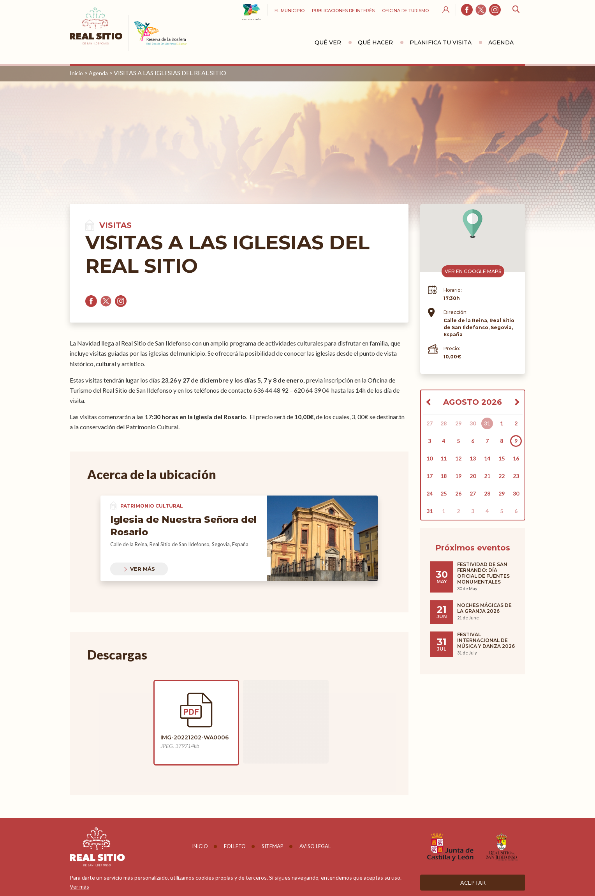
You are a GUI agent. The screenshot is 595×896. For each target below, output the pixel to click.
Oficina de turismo (405, 10)
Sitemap (272, 846)
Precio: (452, 348)
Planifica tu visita (441, 42)
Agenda (501, 42)
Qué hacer (375, 42)
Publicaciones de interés (343, 10)
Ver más (142, 569)
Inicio (76, 73)
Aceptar (473, 882)
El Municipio (290, 10)
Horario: (453, 290)
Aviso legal (315, 846)
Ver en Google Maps (473, 271)
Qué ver (328, 42)
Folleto (235, 846)
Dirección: (456, 312)
